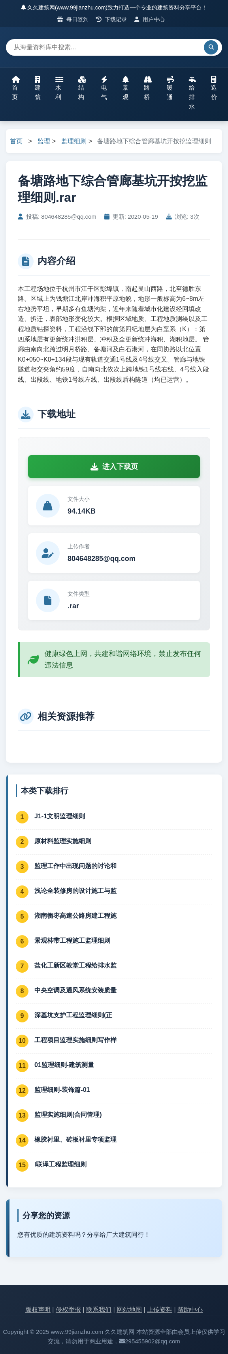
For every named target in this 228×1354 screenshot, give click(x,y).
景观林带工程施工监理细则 (72, 940)
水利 (59, 88)
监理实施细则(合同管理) (68, 1114)
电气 (104, 88)
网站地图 (129, 1309)
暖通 (170, 88)
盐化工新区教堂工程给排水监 (75, 965)
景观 (125, 88)
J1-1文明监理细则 (59, 816)
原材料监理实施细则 (62, 841)
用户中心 (149, 19)
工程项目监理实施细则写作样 (75, 1040)
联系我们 (98, 1309)
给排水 (192, 93)
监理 (44, 141)
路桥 (148, 88)
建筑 (38, 88)
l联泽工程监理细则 (60, 1164)
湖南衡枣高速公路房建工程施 (75, 915)
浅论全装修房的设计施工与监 (75, 890)
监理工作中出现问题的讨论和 (75, 866)
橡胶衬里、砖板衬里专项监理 (75, 1139)
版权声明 (38, 1309)
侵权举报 (68, 1309)
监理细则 (74, 141)
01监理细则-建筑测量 (64, 1064)
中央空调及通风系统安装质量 (75, 990)
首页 (16, 88)
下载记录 (111, 19)
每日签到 (73, 19)
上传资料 (159, 1309)
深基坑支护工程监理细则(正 (73, 1015)
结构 (82, 88)
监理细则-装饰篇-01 (62, 1089)
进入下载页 (114, 467)
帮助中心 (190, 1309)
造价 (214, 88)
